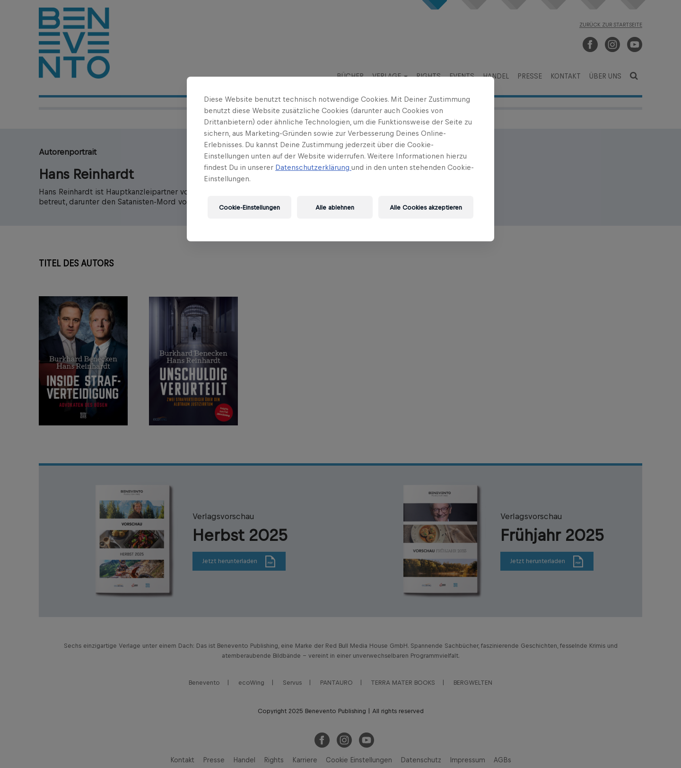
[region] (340, 159)
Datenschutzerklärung (313, 167)
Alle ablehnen (334, 207)
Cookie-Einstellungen (249, 207)
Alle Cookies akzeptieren (426, 207)
